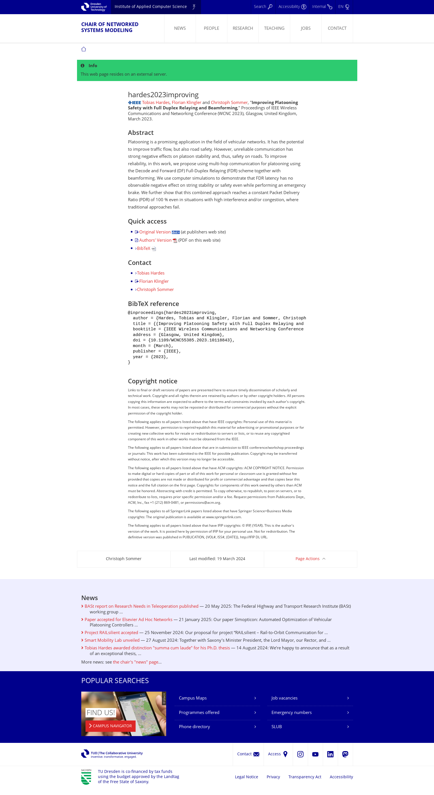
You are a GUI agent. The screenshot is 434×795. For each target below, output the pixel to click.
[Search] (263, 7)
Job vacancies (284, 705)
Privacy (273, 783)
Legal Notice (246, 783)
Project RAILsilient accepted (109, 639)
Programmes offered (199, 719)
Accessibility (341, 783)
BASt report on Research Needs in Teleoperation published (139, 613)
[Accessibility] (292, 7)
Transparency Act (304, 783)
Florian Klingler (186, 103)
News (180, 29)
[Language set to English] (344, 7)
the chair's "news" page (135, 669)
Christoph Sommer (229, 103)
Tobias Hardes (156, 103)
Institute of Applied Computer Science (151, 7)
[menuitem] (180, 28)
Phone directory (194, 733)
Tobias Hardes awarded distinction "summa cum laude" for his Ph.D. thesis (155, 654)
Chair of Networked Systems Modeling (109, 27)
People (211, 29)
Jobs (306, 29)
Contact (337, 29)
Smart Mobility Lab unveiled (110, 647)
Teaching (274, 29)
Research (243, 29)
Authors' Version (158, 241)
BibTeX (146, 249)
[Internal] (322, 7)
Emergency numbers (291, 719)
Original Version (159, 232)
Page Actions (308, 565)
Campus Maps (193, 705)
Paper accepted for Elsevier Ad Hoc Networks (126, 626)
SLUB (276, 733)
